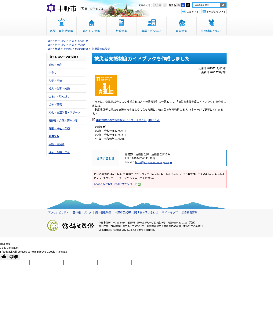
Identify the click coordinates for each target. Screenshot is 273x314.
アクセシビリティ (58, 212)
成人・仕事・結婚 (59, 88)
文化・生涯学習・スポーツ (64, 112)
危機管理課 (81, 49)
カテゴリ (60, 41)
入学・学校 (55, 80)
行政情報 (121, 31)
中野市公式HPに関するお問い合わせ (136, 212)
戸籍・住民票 (56, 144)
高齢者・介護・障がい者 (63, 120)
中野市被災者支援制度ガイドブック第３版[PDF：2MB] (128, 120)
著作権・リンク (82, 212)
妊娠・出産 (55, 64)
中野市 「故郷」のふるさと (75, 8)
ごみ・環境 (55, 104)
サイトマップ (170, 212)
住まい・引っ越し (59, 96)
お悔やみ (54, 136)
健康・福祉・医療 (59, 128)
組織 (57, 49)
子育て (52, 72)
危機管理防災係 (101, 49)
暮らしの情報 (91, 31)
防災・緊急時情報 (61, 31)
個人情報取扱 (103, 212)
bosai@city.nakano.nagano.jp (153, 162)
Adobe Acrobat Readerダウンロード (117, 184)
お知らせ (83, 41)
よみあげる (192, 11)
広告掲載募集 (189, 212)
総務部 (68, 49)
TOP (49, 41)
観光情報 (181, 31)
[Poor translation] (14, 257)
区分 (71, 41)
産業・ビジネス (151, 31)
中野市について (211, 31)
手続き (82, 45)
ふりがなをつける (216, 11)
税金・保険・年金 (59, 152)
